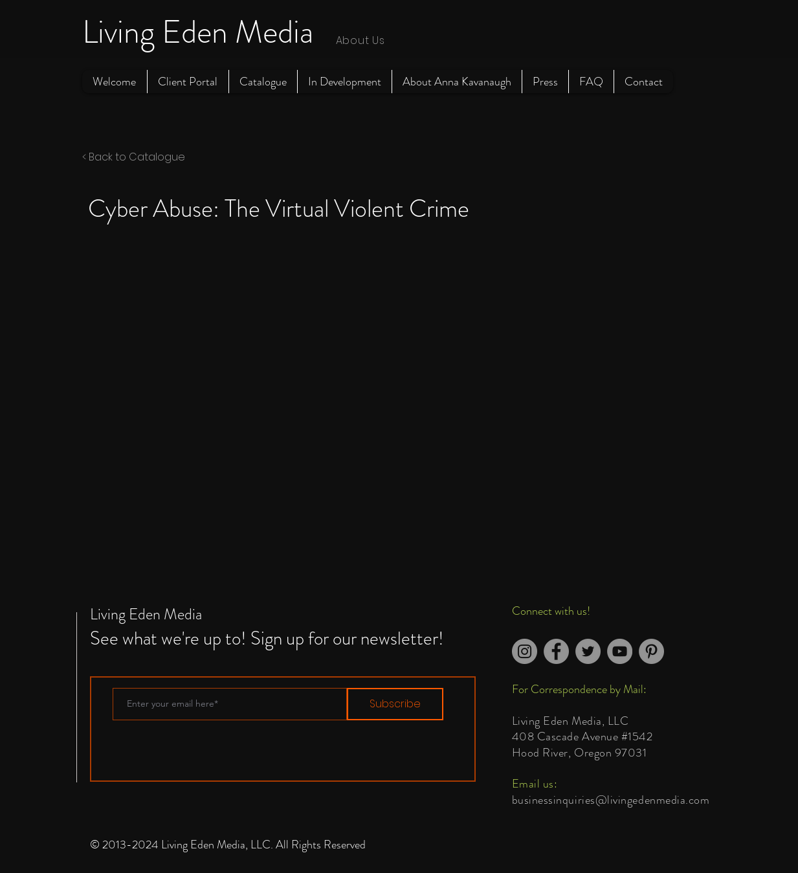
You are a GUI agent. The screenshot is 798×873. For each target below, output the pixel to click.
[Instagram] (524, 651)
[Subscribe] (395, 704)
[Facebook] (556, 651)
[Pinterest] (651, 651)
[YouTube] (619, 651)
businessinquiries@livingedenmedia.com (611, 799)
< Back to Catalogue (133, 156)
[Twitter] (588, 651)
